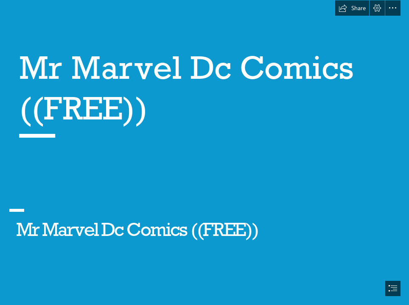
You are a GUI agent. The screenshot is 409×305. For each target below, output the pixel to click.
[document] (204, 152)
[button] (352, 8)
